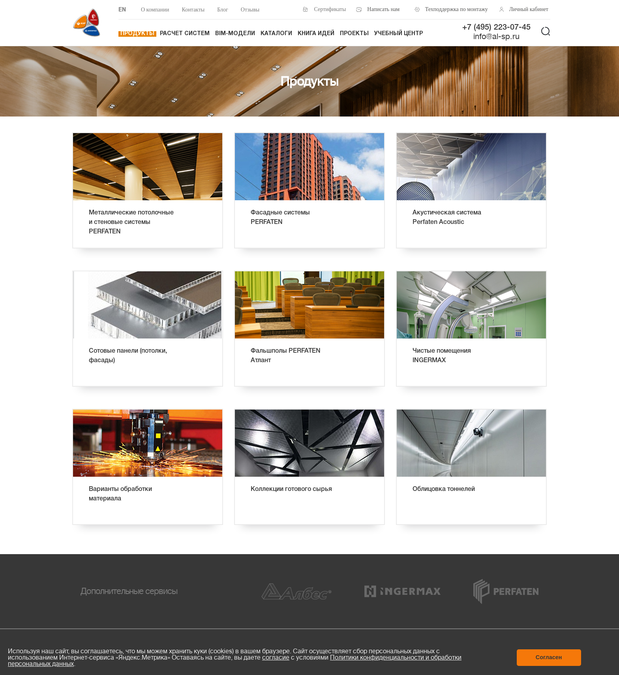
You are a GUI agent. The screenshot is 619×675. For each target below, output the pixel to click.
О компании (155, 10)
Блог (222, 10)
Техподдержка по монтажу (454, 9)
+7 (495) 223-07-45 (496, 27)
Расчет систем (185, 33)
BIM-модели (235, 33)
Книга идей (316, 33)
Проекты (354, 33)
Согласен (549, 657)
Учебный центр (398, 33)
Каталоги (276, 33)
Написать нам (383, 9)
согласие (275, 657)
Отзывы (250, 10)
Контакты (193, 10)
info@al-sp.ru (496, 36)
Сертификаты (330, 9)
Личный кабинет (528, 9)
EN (122, 10)
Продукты (137, 33)
